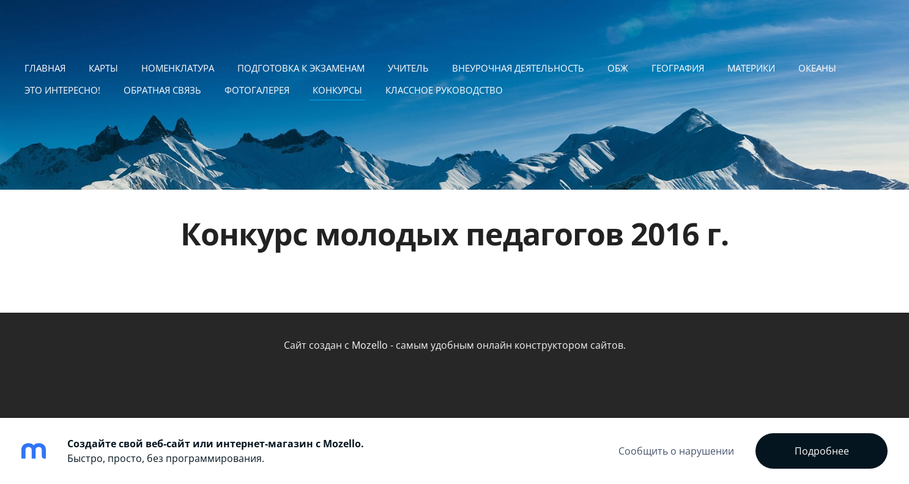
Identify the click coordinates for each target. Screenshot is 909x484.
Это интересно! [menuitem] (62, 90)
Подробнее (822, 451)
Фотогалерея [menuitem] (256, 90)
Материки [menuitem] (751, 68)
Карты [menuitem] (103, 68)
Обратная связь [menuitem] (162, 90)
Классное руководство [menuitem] (444, 90)
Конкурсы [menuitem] (337, 90)
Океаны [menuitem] (817, 68)
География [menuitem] (677, 68)
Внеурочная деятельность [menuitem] (518, 68)
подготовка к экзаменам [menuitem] (301, 68)
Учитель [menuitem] (408, 68)
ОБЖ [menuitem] (617, 68)
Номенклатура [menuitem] (177, 68)
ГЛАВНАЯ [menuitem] (44, 68)
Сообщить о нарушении (676, 451)
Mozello (370, 345)
